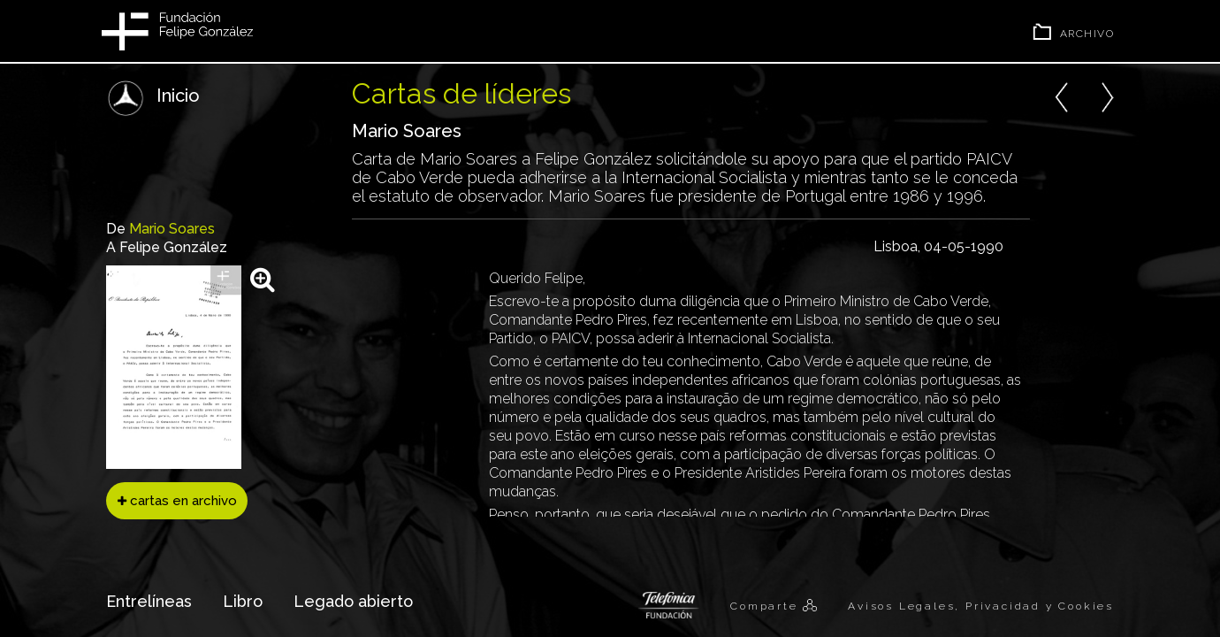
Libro (243, 601)
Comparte (766, 606)
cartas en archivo (177, 501)
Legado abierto (353, 601)
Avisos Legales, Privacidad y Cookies (981, 606)
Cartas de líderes (461, 93)
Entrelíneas (149, 601)
